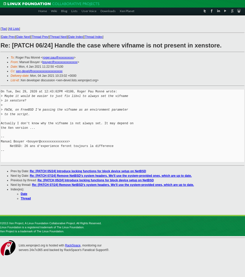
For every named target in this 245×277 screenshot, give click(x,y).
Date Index (75, 37)
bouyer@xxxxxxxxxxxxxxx (60, 62)
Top (3, 29)
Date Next (23, 37)
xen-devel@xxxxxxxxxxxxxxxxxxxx (39, 71)
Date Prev (8, 37)
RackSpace (72, 245)
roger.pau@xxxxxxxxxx (58, 57)
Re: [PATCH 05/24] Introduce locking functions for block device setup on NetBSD (88, 171)
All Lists (14, 29)
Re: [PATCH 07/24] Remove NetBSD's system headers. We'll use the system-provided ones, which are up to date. (111, 176)
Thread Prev (40, 37)
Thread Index (94, 37)
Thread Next (58, 37)
